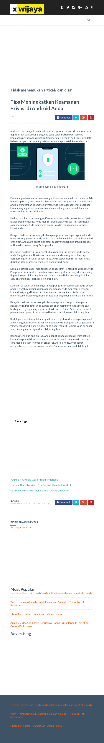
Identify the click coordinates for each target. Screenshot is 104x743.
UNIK (19, 38)
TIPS (19, 19)
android (15, 503)
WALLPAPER (23, 63)
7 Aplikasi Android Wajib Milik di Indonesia (34, 479)
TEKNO (21, 26)
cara (26, 503)
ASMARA (21, 57)
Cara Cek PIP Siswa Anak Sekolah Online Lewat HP (39, 490)
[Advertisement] (52, 381)
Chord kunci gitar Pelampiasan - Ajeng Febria (36, 613)
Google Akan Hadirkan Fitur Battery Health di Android (41, 485)
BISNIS (20, 51)
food (20, 76)
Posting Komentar (21, 527)
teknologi (37, 503)
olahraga (23, 82)
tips (48, 503)
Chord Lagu (24, 70)
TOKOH (21, 32)
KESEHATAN (23, 45)
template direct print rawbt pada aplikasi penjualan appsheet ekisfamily (51, 593)
